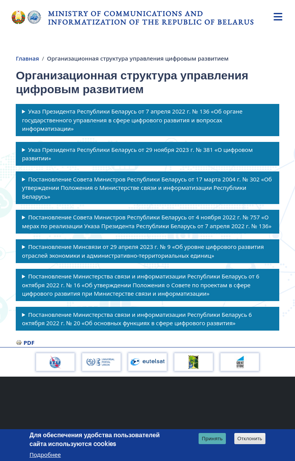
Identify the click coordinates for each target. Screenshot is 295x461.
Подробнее (45, 455)
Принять (212, 438)
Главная (27, 58)
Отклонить (249, 439)
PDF (29, 342)
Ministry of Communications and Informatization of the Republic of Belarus (151, 18)
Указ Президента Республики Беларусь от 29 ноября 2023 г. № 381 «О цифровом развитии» (137, 154)
